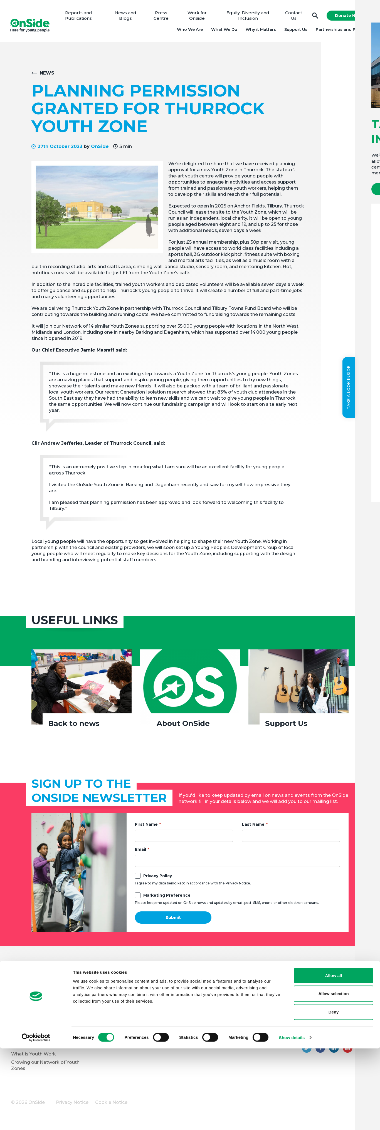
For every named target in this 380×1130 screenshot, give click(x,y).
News (47, 75)
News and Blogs (128, 16)
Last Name (253, 826)
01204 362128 (353, 1036)
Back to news (74, 725)
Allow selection (333, 1075)
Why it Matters (260, 30)
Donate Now (347, 16)
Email (140, 851)
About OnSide (183, 725)
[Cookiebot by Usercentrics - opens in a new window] (36, 1119)
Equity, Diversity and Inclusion (247, 16)
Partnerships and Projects (342, 30)
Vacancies (109, 1005)
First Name (146, 826)
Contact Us (292, 16)
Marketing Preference (167, 897)
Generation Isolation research (153, 394)
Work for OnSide (198, 16)
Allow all (333, 1057)
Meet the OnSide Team (37, 996)
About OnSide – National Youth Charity (48, 976)
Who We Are (189, 30)
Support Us (294, 30)
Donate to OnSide (118, 982)
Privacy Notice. (238, 885)
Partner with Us (28, 1021)
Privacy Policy (157, 878)
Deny (334, 1093)
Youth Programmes (33, 1013)
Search (314, 16)
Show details (292, 1119)
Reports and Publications (81, 16)
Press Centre (162, 16)
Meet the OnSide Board (37, 988)
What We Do (223, 30)
